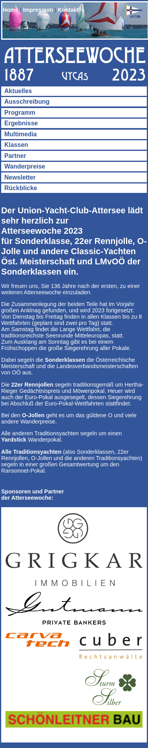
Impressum (38, 10)
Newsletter (20, 177)
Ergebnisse (21, 123)
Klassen (16, 144)
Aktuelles (18, 91)
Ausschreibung (26, 101)
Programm (19, 112)
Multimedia (20, 134)
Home (10, 10)
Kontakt (68, 10)
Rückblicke (20, 188)
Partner (15, 155)
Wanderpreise (24, 166)
